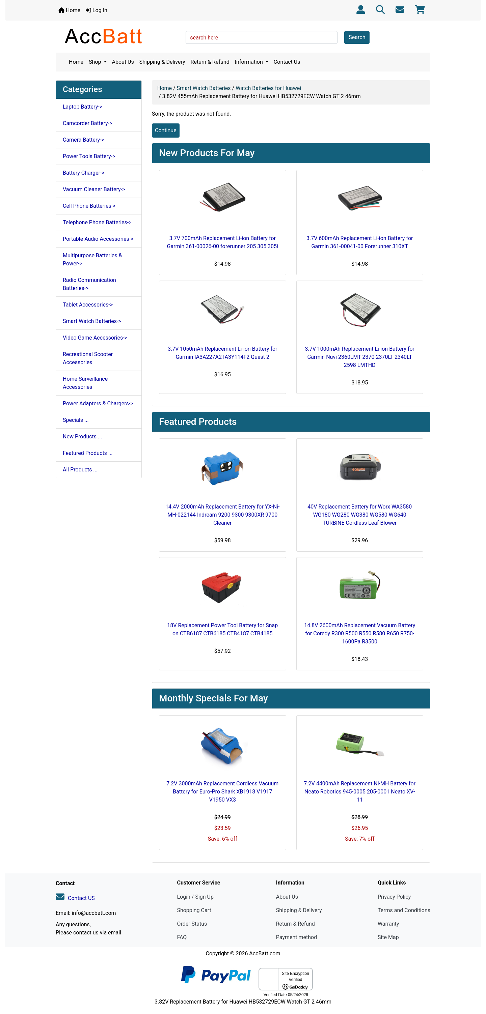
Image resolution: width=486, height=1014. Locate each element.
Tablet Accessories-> (88, 304)
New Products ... (82, 436)
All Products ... (80, 469)
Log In (96, 10)
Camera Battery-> (83, 140)
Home (69, 10)
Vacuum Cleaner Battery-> (94, 189)
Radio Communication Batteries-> (89, 284)
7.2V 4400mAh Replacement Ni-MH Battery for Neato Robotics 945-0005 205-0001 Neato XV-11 (359, 791)
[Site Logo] (118, 35)
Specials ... (76, 420)
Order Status (192, 924)
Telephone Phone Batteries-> (97, 222)
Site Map (388, 937)
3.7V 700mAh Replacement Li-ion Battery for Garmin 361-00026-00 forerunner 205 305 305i (222, 242)
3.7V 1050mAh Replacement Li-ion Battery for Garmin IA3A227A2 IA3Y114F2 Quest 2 (222, 353)
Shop (95, 62)
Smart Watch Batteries (204, 88)
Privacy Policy (394, 897)
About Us (123, 62)
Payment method (296, 937)
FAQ (182, 937)
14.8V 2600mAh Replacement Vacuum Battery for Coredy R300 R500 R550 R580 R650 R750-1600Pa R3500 (359, 633)
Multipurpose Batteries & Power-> (92, 259)
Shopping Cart (194, 910)
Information (249, 62)
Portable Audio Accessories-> (98, 239)
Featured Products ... (88, 453)
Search (357, 37)
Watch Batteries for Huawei (268, 88)
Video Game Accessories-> (95, 338)
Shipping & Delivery (162, 62)
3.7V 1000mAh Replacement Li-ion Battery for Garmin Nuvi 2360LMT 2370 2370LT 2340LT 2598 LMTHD (360, 357)
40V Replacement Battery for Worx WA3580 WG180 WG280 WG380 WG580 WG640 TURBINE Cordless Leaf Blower (359, 514)
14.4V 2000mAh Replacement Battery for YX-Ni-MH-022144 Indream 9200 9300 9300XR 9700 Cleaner (222, 514)
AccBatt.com (264, 953)
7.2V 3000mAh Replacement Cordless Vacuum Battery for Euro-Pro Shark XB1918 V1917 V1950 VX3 (222, 791)
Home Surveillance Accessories (85, 383)
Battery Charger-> (84, 173)
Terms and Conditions (404, 910)
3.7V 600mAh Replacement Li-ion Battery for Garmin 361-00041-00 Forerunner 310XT (359, 242)
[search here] (262, 37)
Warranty (388, 924)
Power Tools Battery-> (89, 156)
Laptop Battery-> (82, 107)
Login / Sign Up (195, 897)
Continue (166, 130)
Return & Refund (210, 62)
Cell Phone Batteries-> (89, 206)
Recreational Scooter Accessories (88, 358)
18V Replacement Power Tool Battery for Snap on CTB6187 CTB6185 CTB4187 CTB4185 (222, 629)
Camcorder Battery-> (87, 123)
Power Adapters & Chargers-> (98, 403)
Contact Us (287, 62)
